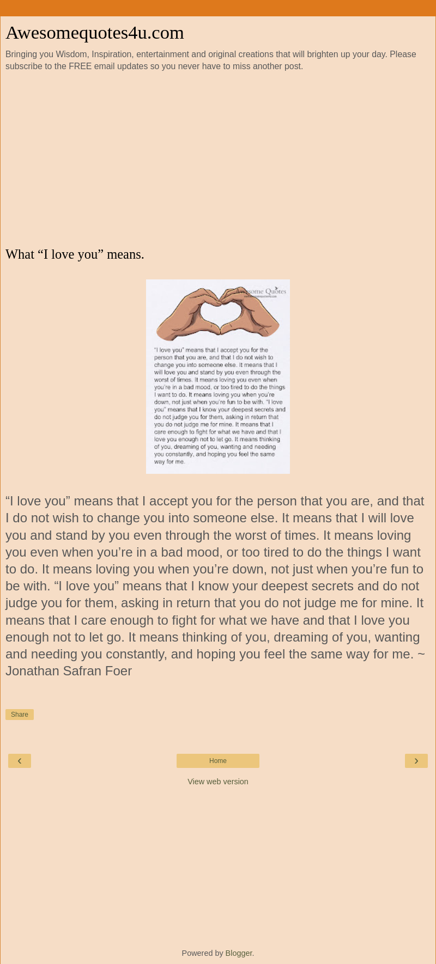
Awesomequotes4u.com (94, 32)
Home (218, 761)
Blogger (239, 953)
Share (19, 714)
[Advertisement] (218, 159)
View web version (218, 781)
